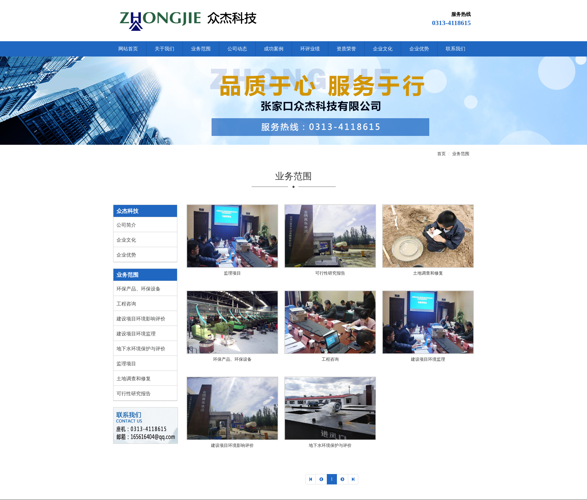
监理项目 (126, 363)
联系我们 (455, 48)
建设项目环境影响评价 (140, 318)
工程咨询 (126, 303)
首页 (441, 153)
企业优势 (419, 48)
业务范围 (201, 48)
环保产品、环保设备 (138, 288)
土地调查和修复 (133, 378)
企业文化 (383, 48)
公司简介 (126, 225)
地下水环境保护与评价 (140, 348)
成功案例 (273, 48)
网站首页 (128, 48)
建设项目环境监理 (136, 333)
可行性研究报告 (133, 393)
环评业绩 (310, 48)
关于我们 (164, 48)
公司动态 (237, 48)
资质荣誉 (346, 48)
